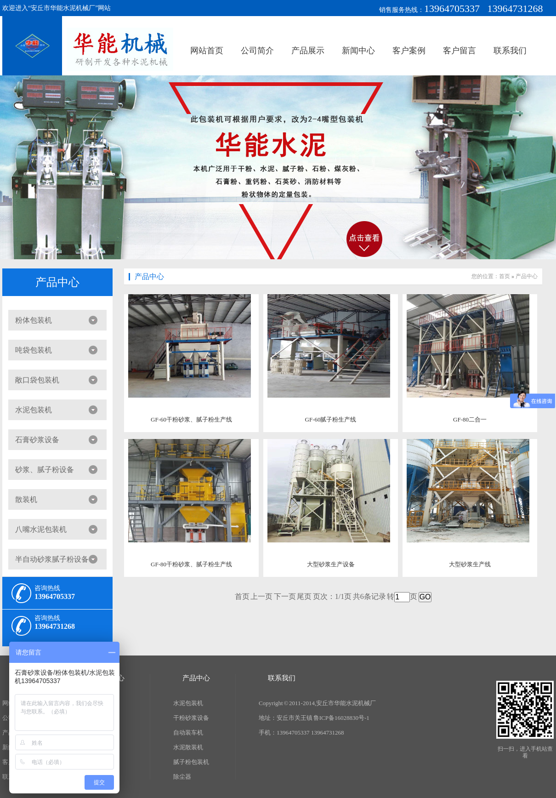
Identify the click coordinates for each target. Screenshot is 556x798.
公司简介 (257, 50)
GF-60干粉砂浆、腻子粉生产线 (191, 419)
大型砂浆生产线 (470, 564)
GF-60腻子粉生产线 (331, 419)
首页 (504, 276)
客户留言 (459, 50)
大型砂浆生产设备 (331, 564)
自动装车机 (188, 732)
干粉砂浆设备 (191, 717)
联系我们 (510, 50)
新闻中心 (358, 50)
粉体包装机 (33, 320)
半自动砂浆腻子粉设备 (52, 559)
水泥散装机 (188, 747)
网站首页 (206, 50)
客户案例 (409, 50)
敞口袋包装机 (37, 380)
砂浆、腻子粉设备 (44, 469)
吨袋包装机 (33, 350)
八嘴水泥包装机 (41, 529)
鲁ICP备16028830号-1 (341, 717)
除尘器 (182, 776)
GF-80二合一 (470, 419)
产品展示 (307, 50)
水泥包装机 (33, 410)
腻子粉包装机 (191, 761)
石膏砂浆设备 (37, 440)
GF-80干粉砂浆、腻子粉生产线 (191, 564)
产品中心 (57, 282)
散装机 (26, 499)
